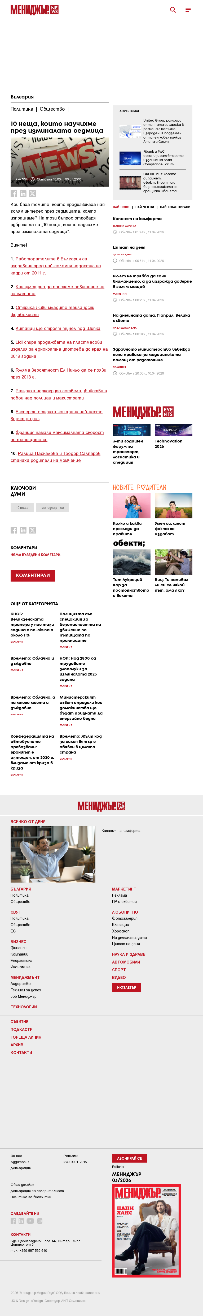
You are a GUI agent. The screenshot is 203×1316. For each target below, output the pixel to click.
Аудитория (20, 1162)
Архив (17, 1045)
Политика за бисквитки (31, 1197)
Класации (120, 925)
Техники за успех (26, 990)
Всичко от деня (28, 821)
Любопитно (125, 912)
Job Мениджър (24, 996)
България (22, 97)
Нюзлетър (126, 987)
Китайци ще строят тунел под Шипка (58, 328)
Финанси (19, 948)
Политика (20, 895)
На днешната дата (129, 937)
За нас (16, 1156)
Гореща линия (26, 1037)
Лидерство (21, 984)
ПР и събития (124, 902)
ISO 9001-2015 (75, 1162)
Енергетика (21, 960)
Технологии (24, 1007)
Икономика (20, 967)
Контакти (21, 1052)
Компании (19, 954)
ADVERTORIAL (130, 111)
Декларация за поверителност (37, 1191)
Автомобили (126, 962)
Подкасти (22, 1029)
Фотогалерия (125, 918)
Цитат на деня (126, 944)
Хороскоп (121, 931)
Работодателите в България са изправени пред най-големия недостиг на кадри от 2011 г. (56, 265)
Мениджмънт (25, 977)
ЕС (13, 931)
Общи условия (22, 1184)
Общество (20, 902)
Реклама (119, 895)
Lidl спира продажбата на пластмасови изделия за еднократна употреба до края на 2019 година (59, 349)
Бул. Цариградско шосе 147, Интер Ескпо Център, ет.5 (45, 1242)
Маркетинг (124, 889)
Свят (16, 912)
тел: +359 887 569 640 (29, 1250)
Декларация (21, 1168)
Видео (119, 977)
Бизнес (18, 941)
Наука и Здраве (128, 954)
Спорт (119, 969)
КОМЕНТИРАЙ (33, 576)
